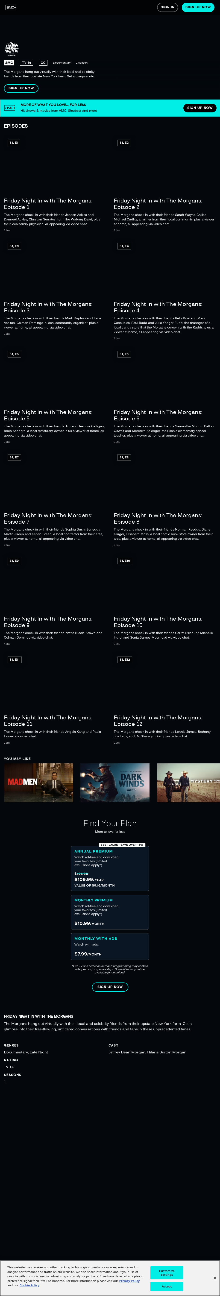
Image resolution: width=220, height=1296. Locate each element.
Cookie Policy (29, 1285)
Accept (167, 1286)
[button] (21, 88)
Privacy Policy (129, 1281)
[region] (110, 50)
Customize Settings (167, 1273)
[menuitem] (11, 7)
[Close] (215, 1278)
